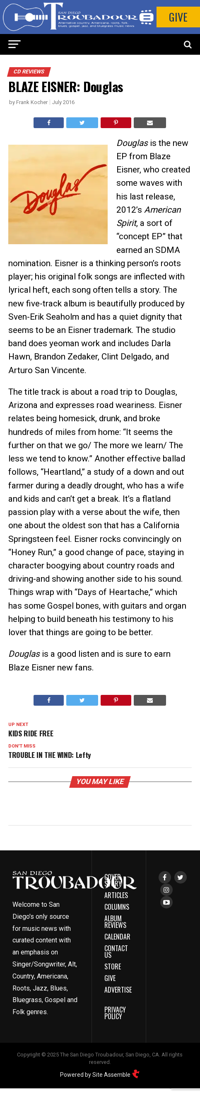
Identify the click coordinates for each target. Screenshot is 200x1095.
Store (112, 966)
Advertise (118, 990)
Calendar (117, 937)
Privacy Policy (115, 1013)
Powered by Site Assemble (100, 1074)
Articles (116, 895)
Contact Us (116, 951)
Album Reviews (115, 921)
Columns (116, 907)
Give (178, 17)
